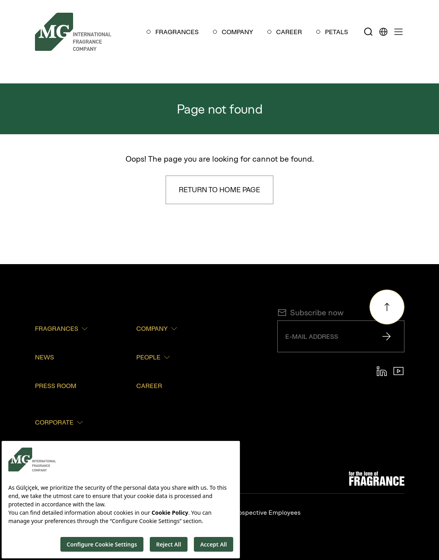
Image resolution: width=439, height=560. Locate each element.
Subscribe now (310, 312)
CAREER (289, 32)
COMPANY (237, 32)
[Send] (387, 336)
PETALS (336, 32)
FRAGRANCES (177, 32)
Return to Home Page (219, 189)
